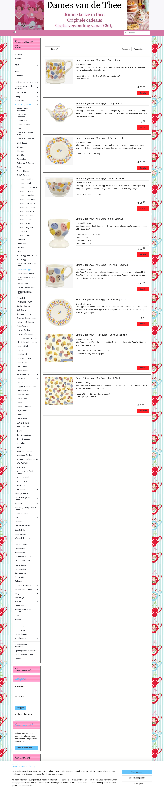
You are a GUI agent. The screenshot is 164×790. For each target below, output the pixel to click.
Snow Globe (22, 418)
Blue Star (21, 155)
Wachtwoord (20, 697)
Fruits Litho (27, 298)
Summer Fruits (23, 423)
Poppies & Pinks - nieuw (27, 386)
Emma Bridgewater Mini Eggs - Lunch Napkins (99, 378)
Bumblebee (21, 159)
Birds (27, 129)
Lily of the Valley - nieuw (27, 342)
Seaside (20, 415)
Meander (26, 503)
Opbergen (26, 581)
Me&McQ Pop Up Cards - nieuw (26, 508)
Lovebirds (21, 350)
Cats (19, 167)
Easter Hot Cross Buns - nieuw (27, 264)
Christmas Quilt (23, 235)
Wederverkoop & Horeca (25, 654)
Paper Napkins (27, 374)
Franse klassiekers (22, 561)
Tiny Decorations (24, 435)
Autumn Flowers (24, 124)
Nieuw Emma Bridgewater (22, 109)
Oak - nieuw (22, 366)
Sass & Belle (26, 530)
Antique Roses (23, 120)
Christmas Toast (24, 231)
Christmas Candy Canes (27, 187)
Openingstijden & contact (25, 650)
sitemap (76, 785)
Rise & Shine (22, 398)
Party (26, 593)
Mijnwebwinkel (109, 785)
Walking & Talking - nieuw (27, 459)
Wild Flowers (22, 467)
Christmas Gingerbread (26, 199)
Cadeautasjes (20, 630)
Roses (19, 402)
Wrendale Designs (26, 538)
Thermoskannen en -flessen (26, 610)
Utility (19, 447)
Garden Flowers (23, 306)
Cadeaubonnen (21, 634)
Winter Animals (23, 477)
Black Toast (27, 143)
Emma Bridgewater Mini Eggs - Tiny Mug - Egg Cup (102, 265)
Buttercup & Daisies (25, 163)
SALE (26, 65)
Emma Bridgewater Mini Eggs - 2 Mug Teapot (99, 103)
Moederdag (19, 58)
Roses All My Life (24, 406)
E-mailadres (20, 687)
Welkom (18, 54)
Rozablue (26, 521)
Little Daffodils (23, 346)
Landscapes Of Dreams (27, 338)
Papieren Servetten (26, 585)
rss (81, 785)
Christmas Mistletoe (25, 211)
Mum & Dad (22, 362)
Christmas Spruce (24, 219)
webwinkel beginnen (89, 785)
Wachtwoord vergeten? (24, 714)
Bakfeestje (19, 597)
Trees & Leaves (23, 439)
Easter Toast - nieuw (25, 273)
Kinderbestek (20, 569)
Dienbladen (21, 243)
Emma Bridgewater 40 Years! (26, 278)
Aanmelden (21, 774)
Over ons (18, 658)
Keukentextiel (26, 565)
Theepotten (26, 552)
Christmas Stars (23, 223)
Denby (26, 96)
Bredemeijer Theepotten (26, 82)
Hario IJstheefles (22, 493)
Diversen (20, 247)
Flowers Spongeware (25, 287)
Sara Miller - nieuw (26, 526)
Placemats (19, 577)
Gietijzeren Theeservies (26, 557)
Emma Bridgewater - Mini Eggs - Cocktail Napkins (101, 335)
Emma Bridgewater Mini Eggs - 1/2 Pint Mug (98, 60)
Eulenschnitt (26, 489)
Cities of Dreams (24, 171)
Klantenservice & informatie (26, 645)
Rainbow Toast (23, 394)
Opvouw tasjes (23, 370)
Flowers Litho (27, 283)
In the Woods (22, 326)
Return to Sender (22, 513)
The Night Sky (23, 427)
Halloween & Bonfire (25, 322)
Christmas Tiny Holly (25, 227)
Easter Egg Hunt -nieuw (27, 255)
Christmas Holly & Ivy (26, 203)
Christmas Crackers (25, 191)
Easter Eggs (22, 259)
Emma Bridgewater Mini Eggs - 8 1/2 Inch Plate (100, 138)
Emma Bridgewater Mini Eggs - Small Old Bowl (100, 178)
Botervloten (20, 548)
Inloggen (20, 708)
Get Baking (21, 310)
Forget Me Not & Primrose (24, 293)
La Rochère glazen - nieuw (26, 498)
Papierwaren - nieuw (26, 589)
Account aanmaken (24, 748)
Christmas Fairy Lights (26, 195)
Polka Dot (27, 382)
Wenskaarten (26, 638)
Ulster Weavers (26, 534)
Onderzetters (20, 573)
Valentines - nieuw (24, 451)
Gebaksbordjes (26, 544)
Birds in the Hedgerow (26, 139)
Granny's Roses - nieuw (26, 318)
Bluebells (20, 151)
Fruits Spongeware (25, 302)
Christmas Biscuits (24, 183)
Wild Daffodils (22, 463)
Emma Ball (26, 100)
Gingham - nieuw (24, 314)
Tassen (26, 619)
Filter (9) (52, 49)
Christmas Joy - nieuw (26, 207)
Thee (26, 71)
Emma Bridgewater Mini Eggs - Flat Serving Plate (101, 299)
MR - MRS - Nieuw (24, 358)
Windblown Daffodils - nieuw (26, 472)
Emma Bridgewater (26, 104)
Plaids (17, 615)
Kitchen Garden (23, 330)
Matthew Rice (23, 354)
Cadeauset (26, 626)
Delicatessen (26, 75)
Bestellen (143, 93)
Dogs (19, 251)
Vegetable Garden (27, 455)
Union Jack (21, 443)
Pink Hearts (27, 378)
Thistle (20, 431)
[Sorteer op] (140, 49)
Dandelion (21, 239)
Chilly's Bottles (26, 92)
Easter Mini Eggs (24, 269)
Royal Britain (22, 411)
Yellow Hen (21, 485)
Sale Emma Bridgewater (27, 115)
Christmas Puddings (25, 215)
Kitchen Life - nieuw (25, 334)
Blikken (20, 147)
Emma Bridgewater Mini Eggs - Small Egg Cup (99, 219)
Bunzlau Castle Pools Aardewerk (26, 87)
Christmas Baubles (25, 179)
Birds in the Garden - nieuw (25, 134)
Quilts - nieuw (22, 390)
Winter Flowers (23, 481)
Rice (26, 517)
